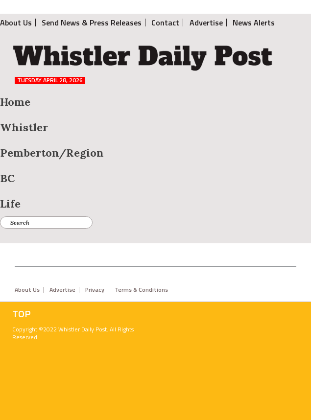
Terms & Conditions (141, 290)
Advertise (62, 290)
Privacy (94, 290)
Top (21, 314)
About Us (27, 290)
